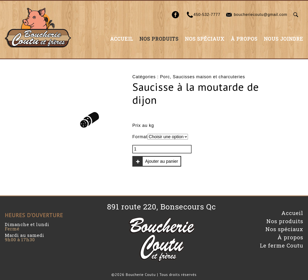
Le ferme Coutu (281, 245)
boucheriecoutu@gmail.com (260, 15)
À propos (244, 39)
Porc (165, 76)
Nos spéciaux (205, 39)
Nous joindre (283, 39)
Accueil (121, 39)
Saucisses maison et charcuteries (209, 76)
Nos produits (159, 39)
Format (140, 136)
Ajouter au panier (161, 161)
